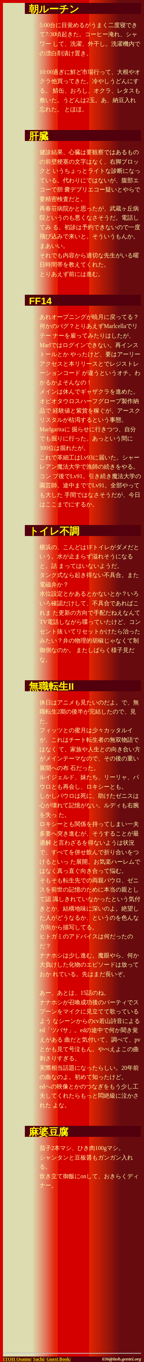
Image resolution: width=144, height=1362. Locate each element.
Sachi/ (39, 1359)
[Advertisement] (72, 1278)
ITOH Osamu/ (17, 1359)
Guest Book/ (58, 1359)
